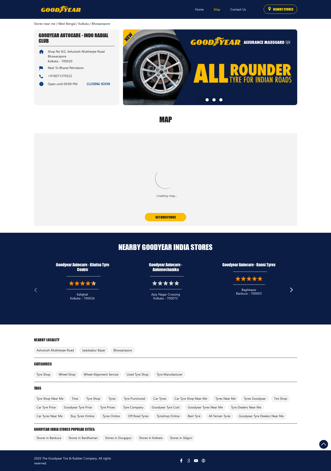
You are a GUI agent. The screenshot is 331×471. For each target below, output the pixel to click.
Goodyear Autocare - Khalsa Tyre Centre (82, 267)
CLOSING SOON (98, 84)
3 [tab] (213, 99)
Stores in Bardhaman (83, 438)
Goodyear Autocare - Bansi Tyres (248, 264)
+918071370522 (60, 76)
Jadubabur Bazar (93, 350)
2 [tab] (206, 99)
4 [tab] (220, 99)
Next (293, 291)
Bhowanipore (123, 350)
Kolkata (83, 24)
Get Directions (165, 217)
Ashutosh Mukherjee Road (55, 350)
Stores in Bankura (49, 438)
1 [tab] (200, 99)
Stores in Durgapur (118, 438)
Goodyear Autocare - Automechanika (165, 267)
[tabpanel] (210, 67)
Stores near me (44, 24)
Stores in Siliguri (181, 438)
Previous (37, 291)
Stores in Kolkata (151, 438)
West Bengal (66, 24)
